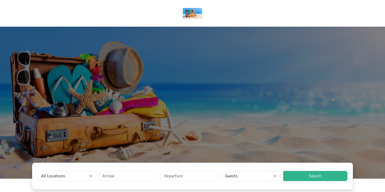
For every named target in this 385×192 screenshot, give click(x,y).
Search (315, 176)
